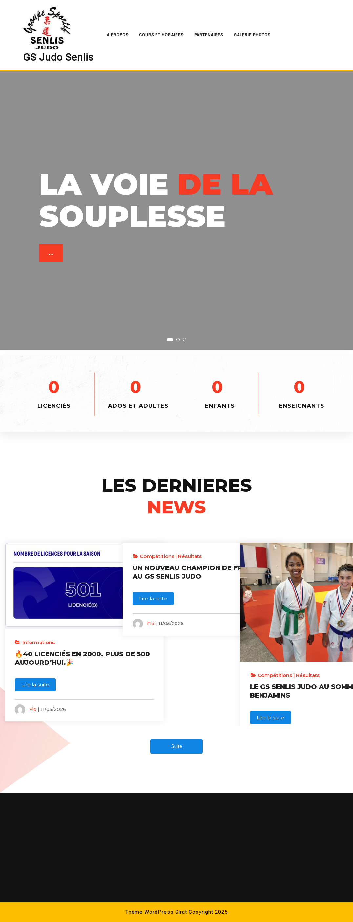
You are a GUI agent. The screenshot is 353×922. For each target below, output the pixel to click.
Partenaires (208, 35)
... (51, 254)
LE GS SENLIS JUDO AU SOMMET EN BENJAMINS (292, 653)
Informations (38, 614)
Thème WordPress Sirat (156, 912)
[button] (170, 339)
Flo (32, 690)
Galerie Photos (252, 35)
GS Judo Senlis (58, 57)
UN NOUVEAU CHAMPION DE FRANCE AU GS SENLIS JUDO (176, 576)
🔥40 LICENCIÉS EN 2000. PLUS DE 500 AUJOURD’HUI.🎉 (48, 634)
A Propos (117, 35)
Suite (176, 746)
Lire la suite (35, 665)
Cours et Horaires (161, 35)
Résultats (190, 556)
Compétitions (157, 556)
